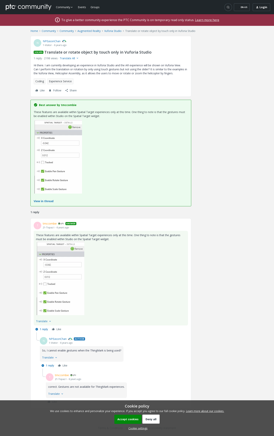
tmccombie (50, 223)
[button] (242, 7)
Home (34, 31)
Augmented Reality (89, 31)
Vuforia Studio (113, 31)
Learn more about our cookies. (205, 411)
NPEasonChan (52, 41)
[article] (111, 277)
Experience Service (60, 81)
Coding (39, 81)
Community (49, 31)
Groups (95, 7)
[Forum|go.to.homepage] (28, 7)
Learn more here (207, 20)
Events (82, 7)
